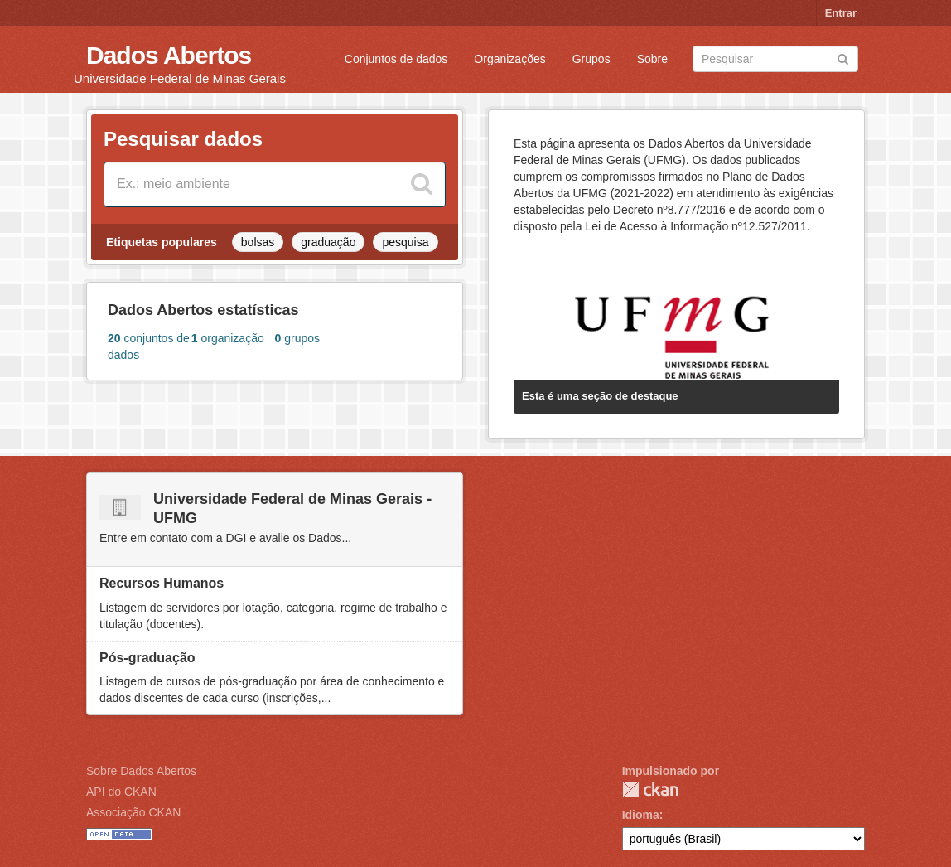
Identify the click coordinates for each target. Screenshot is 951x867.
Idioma (640, 814)
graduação (328, 242)
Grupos (591, 58)
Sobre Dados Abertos (141, 770)
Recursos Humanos (161, 583)
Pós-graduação (147, 658)
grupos (298, 338)
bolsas (257, 242)
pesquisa (405, 242)
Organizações (509, 58)
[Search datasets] (775, 59)
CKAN (650, 789)
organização (227, 338)
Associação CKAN (133, 812)
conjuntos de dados (149, 346)
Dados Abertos (168, 55)
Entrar (841, 13)
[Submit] (843, 58)
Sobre (652, 58)
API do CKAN (121, 791)
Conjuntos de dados (396, 58)
